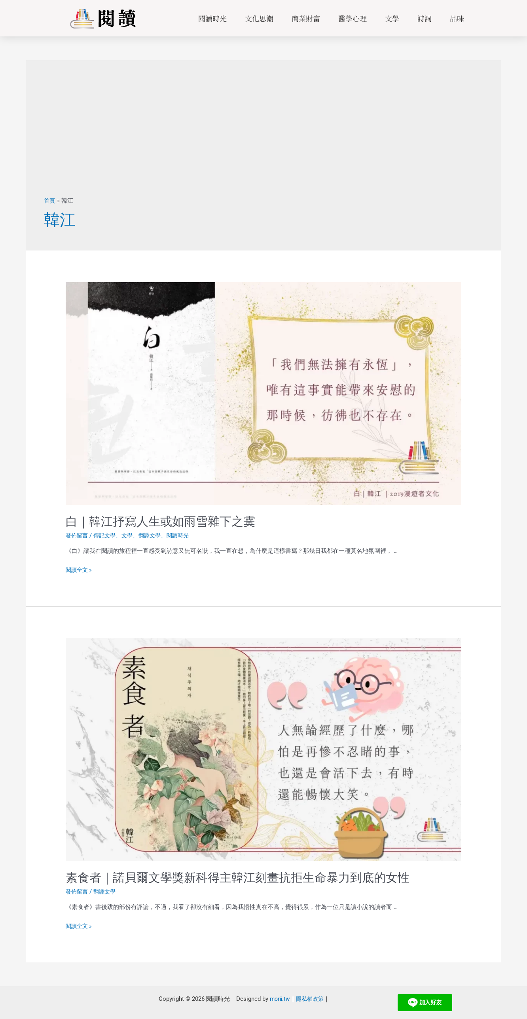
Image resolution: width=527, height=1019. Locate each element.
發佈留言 (77, 535)
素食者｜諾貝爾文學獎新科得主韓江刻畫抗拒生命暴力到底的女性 (237, 877)
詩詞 (424, 18)
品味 (457, 18)
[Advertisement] (263, 137)
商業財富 (306, 18)
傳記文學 (107, 535)
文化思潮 (259, 18)
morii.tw (277, 998)
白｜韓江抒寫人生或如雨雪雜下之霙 (160, 521)
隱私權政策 (309, 998)
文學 (392, 18)
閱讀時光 (212, 18)
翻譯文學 (154, 535)
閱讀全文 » (80, 569)
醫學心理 (352, 18)
